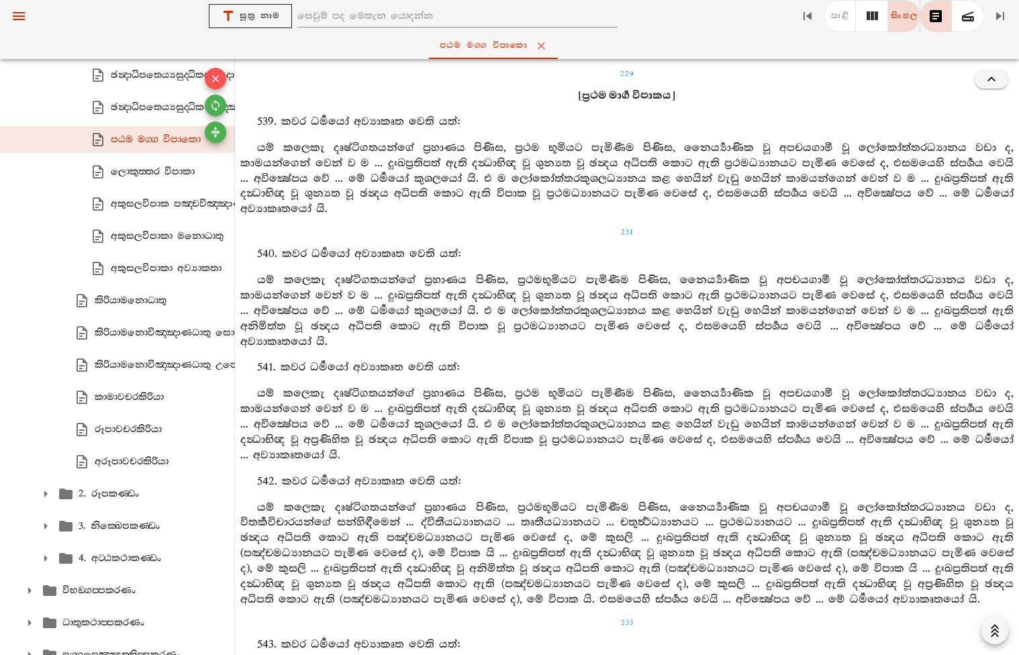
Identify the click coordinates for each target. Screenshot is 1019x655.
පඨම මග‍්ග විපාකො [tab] (512, 45)
